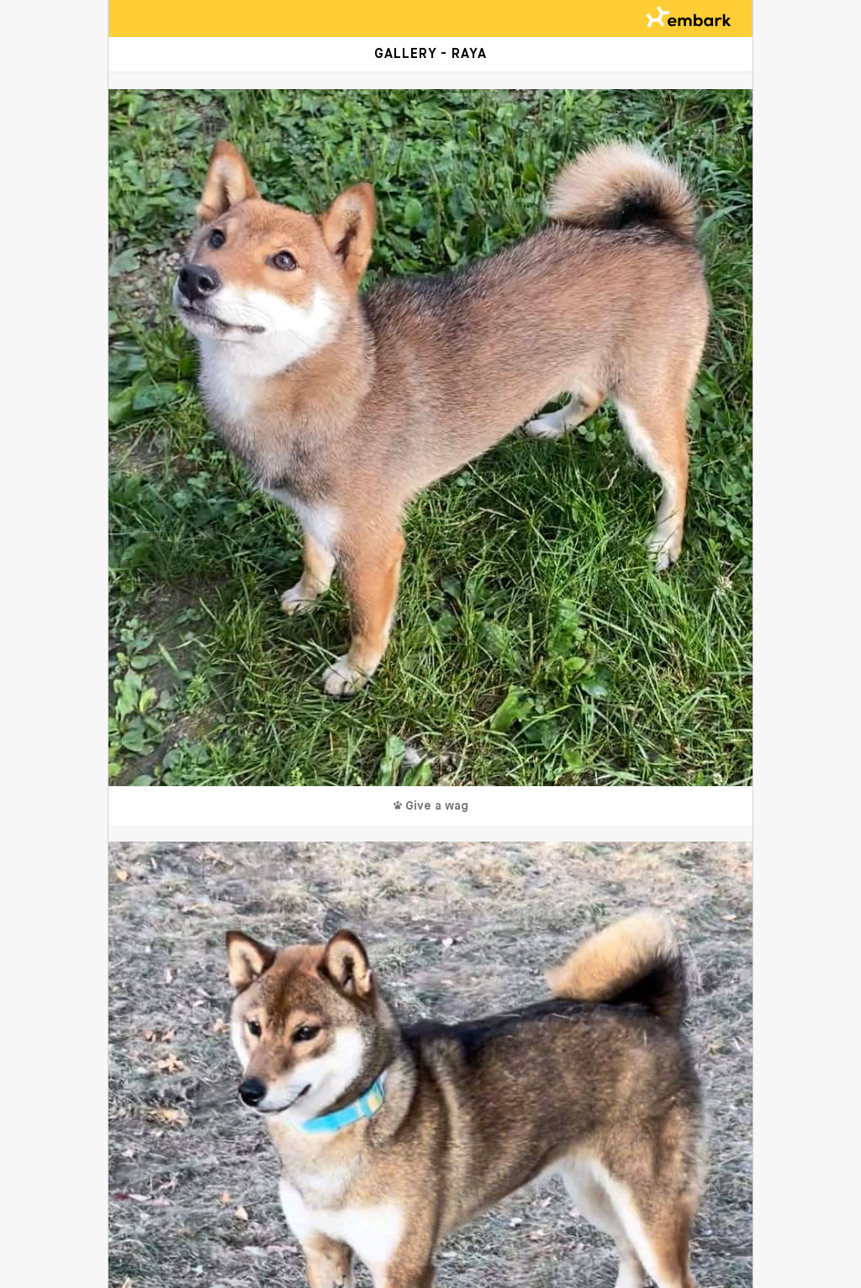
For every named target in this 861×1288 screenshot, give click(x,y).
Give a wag (431, 806)
